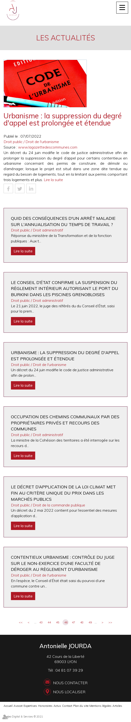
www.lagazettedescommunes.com (47, 147)
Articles (117, 706)
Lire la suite (53, 179)
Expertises (30, 706)
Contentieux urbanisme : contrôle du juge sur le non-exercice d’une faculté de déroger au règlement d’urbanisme (63, 563)
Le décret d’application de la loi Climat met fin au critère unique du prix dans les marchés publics (63, 493)
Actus (57, 706)
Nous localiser (69, 691)
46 (66, 622)
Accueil (8, 706)
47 (73, 622)
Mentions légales (100, 706)
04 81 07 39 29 (69, 670)
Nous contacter (70, 682)
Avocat (18, 706)
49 (90, 622)
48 (81, 622)
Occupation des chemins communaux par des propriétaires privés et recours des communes (65, 423)
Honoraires (45, 706)
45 (57, 622)
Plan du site (80, 706)
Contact (67, 706)
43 (41, 622)
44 (49, 622)
